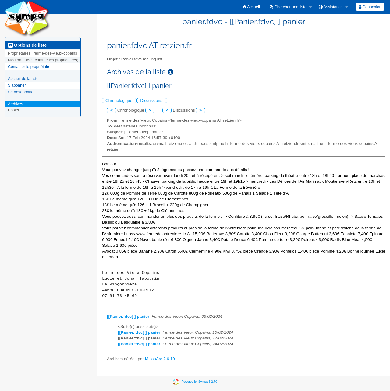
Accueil (251, 7)
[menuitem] (252, 7)
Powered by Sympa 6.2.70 (199, 381)
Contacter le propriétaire (29, 66)
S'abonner (17, 85)
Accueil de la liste (23, 78)
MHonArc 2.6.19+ (161, 359)
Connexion (370, 7)
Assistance (331, 7)
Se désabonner (21, 92)
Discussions (151, 100)
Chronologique (119, 100)
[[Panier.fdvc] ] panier (128, 316)
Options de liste (27, 45)
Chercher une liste (288, 7)
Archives (15, 104)
